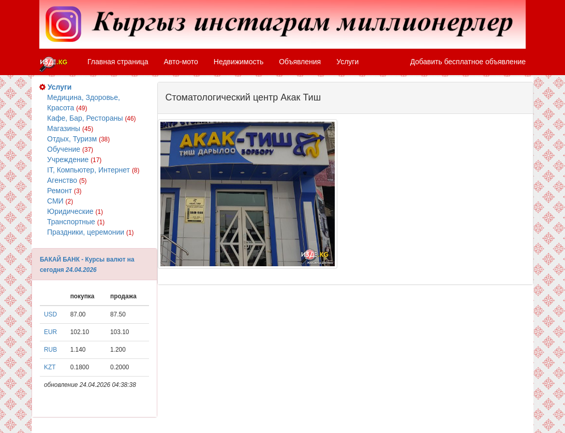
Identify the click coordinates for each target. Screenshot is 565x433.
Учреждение (74, 159)
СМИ (60, 201)
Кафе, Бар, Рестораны (91, 118)
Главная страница (117, 61)
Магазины (70, 128)
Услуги (347, 61)
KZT (49, 367)
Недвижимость (238, 61)
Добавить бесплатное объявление (468, 61)
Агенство (67, 180)
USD (50, 314)
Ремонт (64, 190)
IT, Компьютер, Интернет (93, 170)
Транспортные (76, 222)
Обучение (70, 149)
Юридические (75, 211)
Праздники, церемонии (90, 232)
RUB (50, 349)
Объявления (300, 61)
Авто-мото (181, 61)
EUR (50, 332)
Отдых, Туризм (78, 139)
